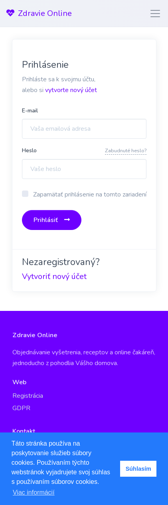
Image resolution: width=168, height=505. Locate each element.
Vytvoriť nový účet (54, 276)
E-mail (30, 110)
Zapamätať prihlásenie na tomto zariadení (89, 194)
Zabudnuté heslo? (125, 150)
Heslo (29, 150)
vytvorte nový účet (71, 90)
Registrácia (27, 395)
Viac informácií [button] (34, 492)
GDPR (21, 408)
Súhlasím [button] (138, 469)
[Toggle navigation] (153, 14)
